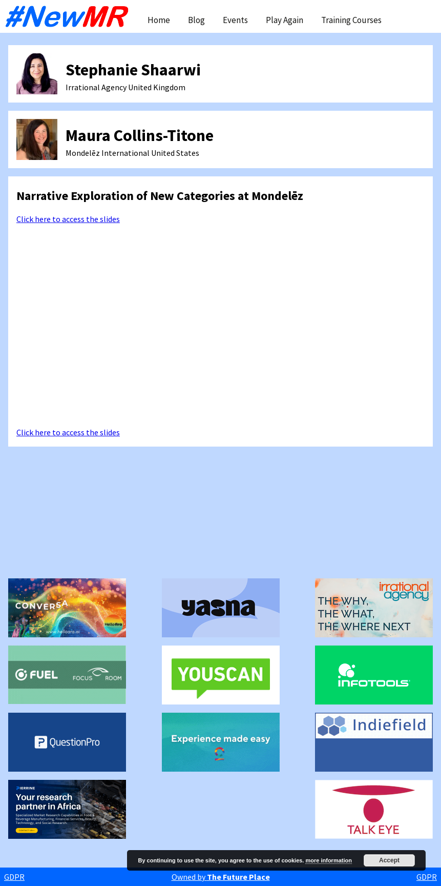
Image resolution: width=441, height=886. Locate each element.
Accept (389, 860)
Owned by (221, 877)
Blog (196, 20)
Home (159, 20)
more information (328, 860)
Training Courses (351, 20)
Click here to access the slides (68, 219)
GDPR (14, 877)
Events (235, 20)
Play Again (284, 20)
